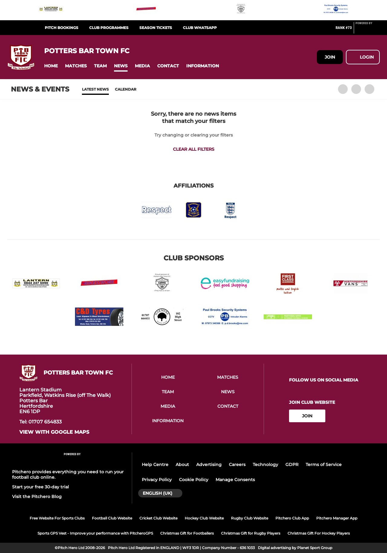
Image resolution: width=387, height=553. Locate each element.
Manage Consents (235, 479)
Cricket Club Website (158, 518)
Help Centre (155, 464)
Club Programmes (108, 27)
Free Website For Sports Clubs (57, 518)
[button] (51, 66)
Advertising (209, 464)
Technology (265, 464)
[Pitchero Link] (368, 30)
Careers (237, 464)
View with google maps (54, 432)
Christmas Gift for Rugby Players (250, 533)
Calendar (125, 89)
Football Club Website (112, 518)
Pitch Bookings (61, 27)
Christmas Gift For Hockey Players (319, 533)
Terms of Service (324, 464)
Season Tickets (155, 27)
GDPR (291, 464)
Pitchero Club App (292, 518)
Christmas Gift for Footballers (187, 533)
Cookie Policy (193, 479)
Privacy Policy (157, 479)
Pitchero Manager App (336, 518)
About (182, 464)
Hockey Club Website (204, 518)
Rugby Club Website (249, 518)
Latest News (95, 89)
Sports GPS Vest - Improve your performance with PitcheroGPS (95, 533)
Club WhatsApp (200, 27)
